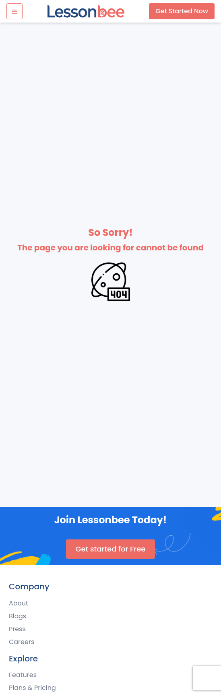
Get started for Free (111, 549)
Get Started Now (181, 11)
